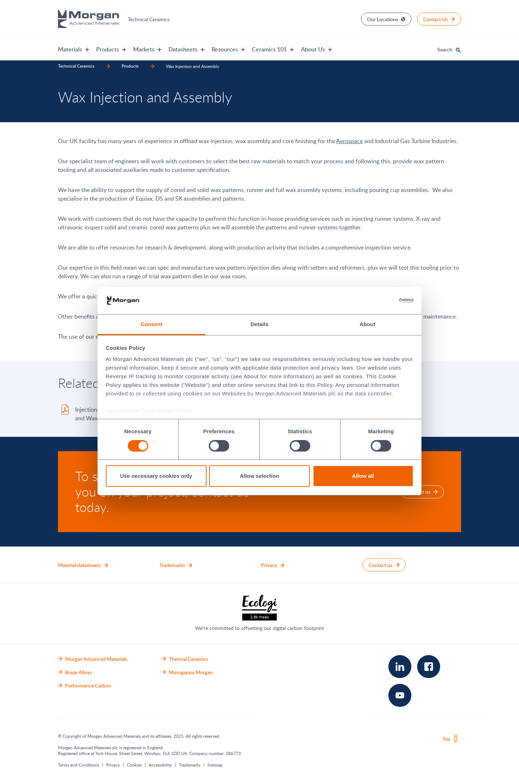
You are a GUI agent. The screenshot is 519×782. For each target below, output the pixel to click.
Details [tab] (259, 324)
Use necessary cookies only (156, 476)
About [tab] (367, 324)
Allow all (363, 476)
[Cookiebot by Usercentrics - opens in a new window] (382, 300)
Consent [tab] (152, 324)
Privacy (113, 765)
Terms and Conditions (78, 765)
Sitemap (215, 765)
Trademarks (189, 765)
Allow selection (259, 476)
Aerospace (349, 141)
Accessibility (160, 765)
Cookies (134, 765)
